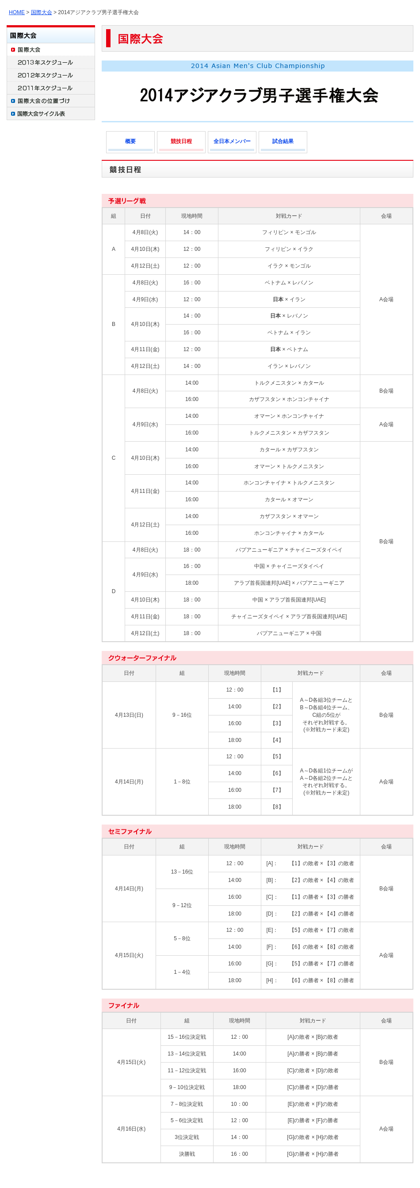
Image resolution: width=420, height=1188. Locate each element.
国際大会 (41, 12)
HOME (17, 12)
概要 (130, 141)
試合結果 (283, 141)
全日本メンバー (232, 141)
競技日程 (181, 141)
